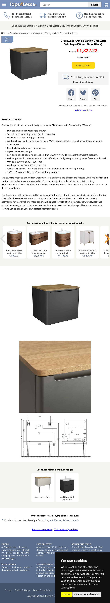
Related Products (83, 110)
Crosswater (25, 33)
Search (95, 4)
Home (4, 33)
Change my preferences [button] (86, 594)
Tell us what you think (66, 529)
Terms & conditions (42, 590)
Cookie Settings (22, 590)
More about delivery (83, 81)
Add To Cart (83, 65)
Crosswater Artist (68, 33)
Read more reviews (42, 529)
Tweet (83, 94)
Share (71, 94)
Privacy (8, 590)
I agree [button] (66, 594)
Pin (95, 94)
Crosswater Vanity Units (45, 33)
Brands (13, 33)
